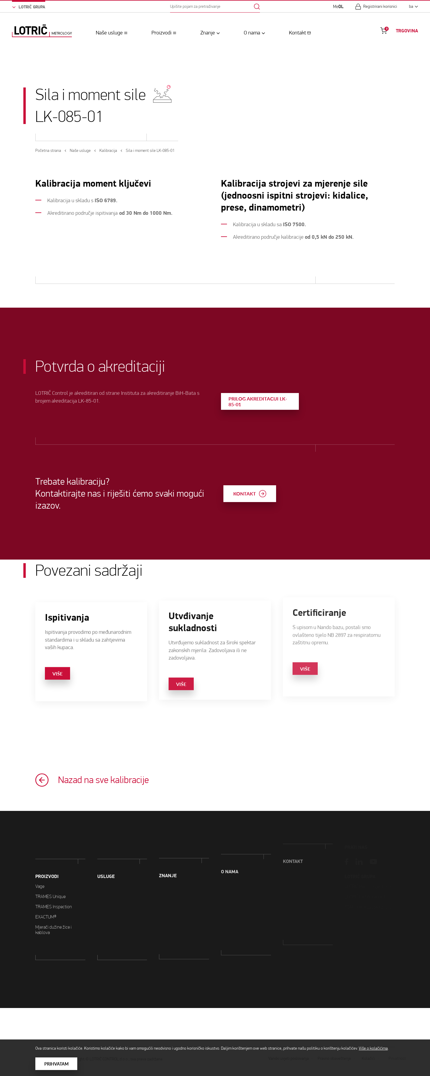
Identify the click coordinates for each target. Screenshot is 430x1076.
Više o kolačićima (373, 1048)
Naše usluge (109, 32)
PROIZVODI (47, 849)
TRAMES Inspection (53, 879)
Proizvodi (162, 32)
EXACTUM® (46, 889)
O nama (252, 32)
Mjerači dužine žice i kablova (53, 901)
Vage (39, 858)
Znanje (207, 32)
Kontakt (297, 32)
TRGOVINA (407, 31)
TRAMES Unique (50, 868)
